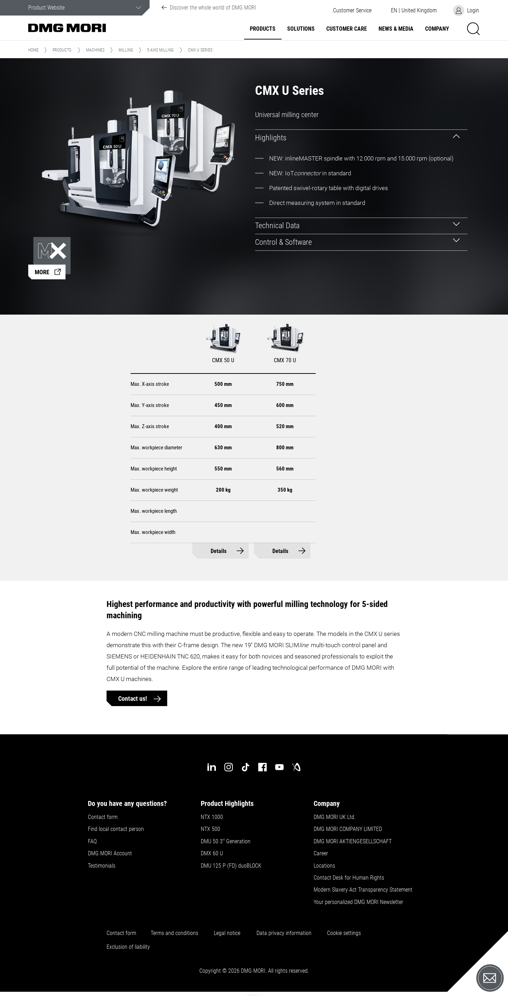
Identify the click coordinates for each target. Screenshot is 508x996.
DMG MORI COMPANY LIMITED (348, 829)
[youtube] (279, 767)
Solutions (301, 29)
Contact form (102, 817)
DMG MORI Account (110, 853)
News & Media (396, 29)
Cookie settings (345, 933)
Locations (324, 866)
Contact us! (133, 698)
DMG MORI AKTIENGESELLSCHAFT (353, 841)
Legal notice (227, 933)
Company (437, 29)
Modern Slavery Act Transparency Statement (363, 890)
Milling (126, 50)
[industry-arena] (296, 767)
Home (33, 50)
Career (321, 853)
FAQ (92, 841)
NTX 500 (210, 829)
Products (263, 29)
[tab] (361, 137)
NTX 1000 (212, 817)
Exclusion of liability (128, 947)
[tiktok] (245, 767)
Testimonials (101, 866)
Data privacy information (284, 933)
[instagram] (228, 767)
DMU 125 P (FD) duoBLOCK (231, 866)
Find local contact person (116, 829)
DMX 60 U (212, 853)
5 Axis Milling (160, 50)
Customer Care (346, 29)
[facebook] (262, 767)
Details (218, 551)
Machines (95, 50)
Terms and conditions (174, 933)
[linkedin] (211, 767)
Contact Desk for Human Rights (349, 878)
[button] (352, 10)
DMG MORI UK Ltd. (335, 817)
